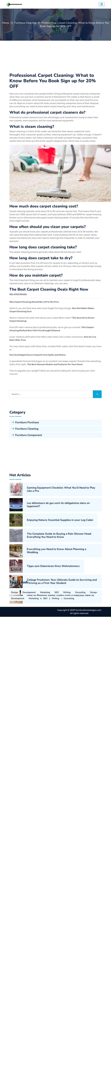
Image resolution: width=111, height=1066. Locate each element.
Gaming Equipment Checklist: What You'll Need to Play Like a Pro (61, 602)
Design (14, 657)
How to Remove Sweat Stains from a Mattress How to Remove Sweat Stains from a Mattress (60, 709)
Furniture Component (27, 504)
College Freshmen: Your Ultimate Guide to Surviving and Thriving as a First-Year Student (62, 694)
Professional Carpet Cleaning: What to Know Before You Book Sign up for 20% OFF (74, 24)
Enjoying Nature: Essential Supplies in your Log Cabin (60, 632)
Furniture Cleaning (25, 23)
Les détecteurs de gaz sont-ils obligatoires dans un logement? (58, 617)
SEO (57, 657)
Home (5, 23)
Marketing (45, 657)
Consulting (80, 657)
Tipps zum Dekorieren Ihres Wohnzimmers (53, 678)
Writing (67, 657)
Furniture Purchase (25, 491)
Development (29, 657)
